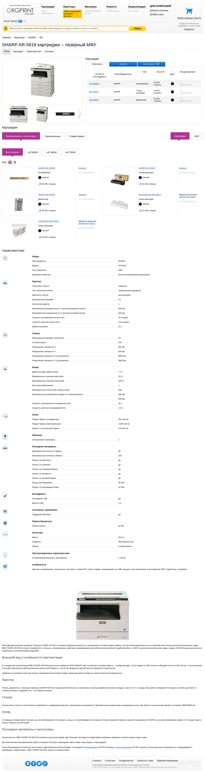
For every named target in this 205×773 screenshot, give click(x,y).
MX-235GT (94, 92)
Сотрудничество (126, 760)
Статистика (110, 760)
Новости (111, 6)
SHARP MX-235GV (46, 194)
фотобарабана (91, 747)
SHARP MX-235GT (147, 168)
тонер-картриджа (123, 747)
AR (41, 37)
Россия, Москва (11, 21)
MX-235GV (94, 100)
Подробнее (189, 29)
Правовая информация (167, 760)
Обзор (7, 51)
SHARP (32, 37)
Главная (6, 37)
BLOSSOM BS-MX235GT (150, 194)
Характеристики (34, 51)
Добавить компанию (159, 10)
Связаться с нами (145, 760)
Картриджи (48, 6)
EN (24, 21)
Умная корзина (189, 18)
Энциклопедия (137, 6)
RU (20, 21)
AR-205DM (94, 84)
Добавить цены (157, 14)
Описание (49, 51)
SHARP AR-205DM (46, 168)
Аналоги (82, 168)
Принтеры (69, 6)
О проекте (96, 760)
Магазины (91, 6)
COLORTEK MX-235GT (48, 221)
